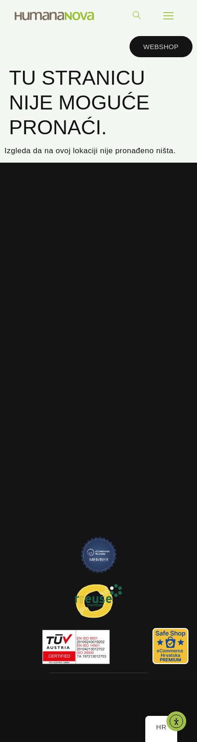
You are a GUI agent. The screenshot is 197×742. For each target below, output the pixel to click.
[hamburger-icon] (168, 16)
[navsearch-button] (137, 16)
